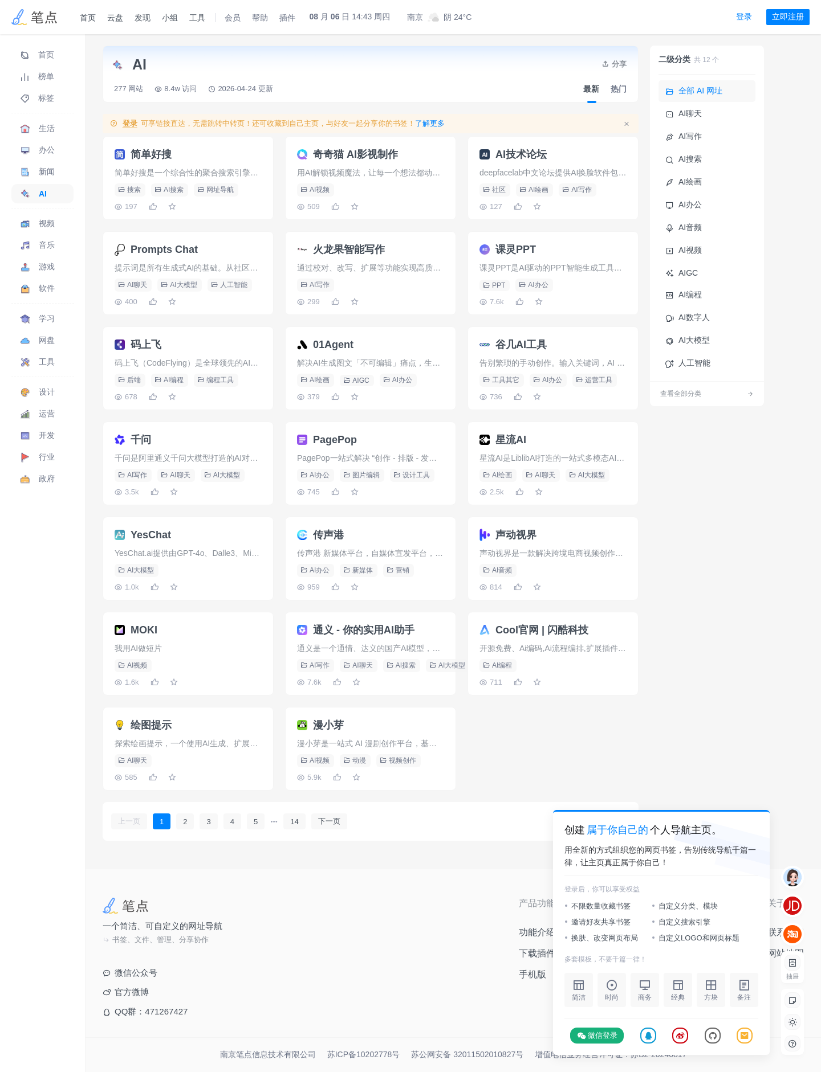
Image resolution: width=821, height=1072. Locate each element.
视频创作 (398, 760)
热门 (619, 88)
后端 (129, 380)
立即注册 (788, 16)
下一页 (329, 821)
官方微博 (126, 992)
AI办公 (533, 285)
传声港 (328, 535)
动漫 (354, 760)
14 (294, 821)
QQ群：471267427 (145, 1011)
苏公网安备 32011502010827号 (467, 1054)
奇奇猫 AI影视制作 (355, 154)
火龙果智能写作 (349, 249)
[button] (792, 1022)
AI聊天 (132, 285)
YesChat (151, 535)
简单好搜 (151, 154)
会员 (233, 17)
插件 (287, 17)
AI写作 (576, 190)
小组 (170, 17)
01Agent (333, 344)
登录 (744, 16)
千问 (141, 439)
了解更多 (430, 123)
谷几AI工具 (521, 344)
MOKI (144, 630)
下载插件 (537, 953)
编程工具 (215, 380)
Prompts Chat (164, 249)
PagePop (335, 439)
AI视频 (315, 190)
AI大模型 (179, 285)
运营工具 (594, 380)
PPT (494, 285)
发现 (143, 17)
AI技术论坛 (521, 154)
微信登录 (597, 1035)
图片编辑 (361, 475)
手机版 (532, 974)
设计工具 (411, 475)
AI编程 (169, 380)
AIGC (356, 380)
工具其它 (501, 380)
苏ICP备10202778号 (363, 1054)
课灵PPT (515, 249)
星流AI (510, 439)
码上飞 (146, 344)
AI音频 (497, 570)
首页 (88, 17)
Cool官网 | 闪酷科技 (541, 630)
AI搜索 (169, 190)
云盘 (115, 17)
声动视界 (516, 535)
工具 (197, 17)
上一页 (129, 821)
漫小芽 (328, 725)
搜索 (129, 190)
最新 (591, 88)
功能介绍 (537, 932)
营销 (398, 570)
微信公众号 (130, 972)
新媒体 (358, 570)
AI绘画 (533, 190)
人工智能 (229, 285)
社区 (494, 190)
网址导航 (215, 190)
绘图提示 (151, 725)
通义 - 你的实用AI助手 (363, 630)
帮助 (260, 17)
